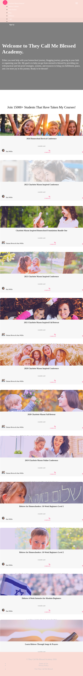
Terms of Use (43, 663)
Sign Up (11, 24)
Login (10, 19)
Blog (9, 13)
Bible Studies (12, 9)
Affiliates (11, 16)
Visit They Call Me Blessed (43, 669)
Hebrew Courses (13, 6)
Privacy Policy (44, 665)
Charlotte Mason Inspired (16, 3)
